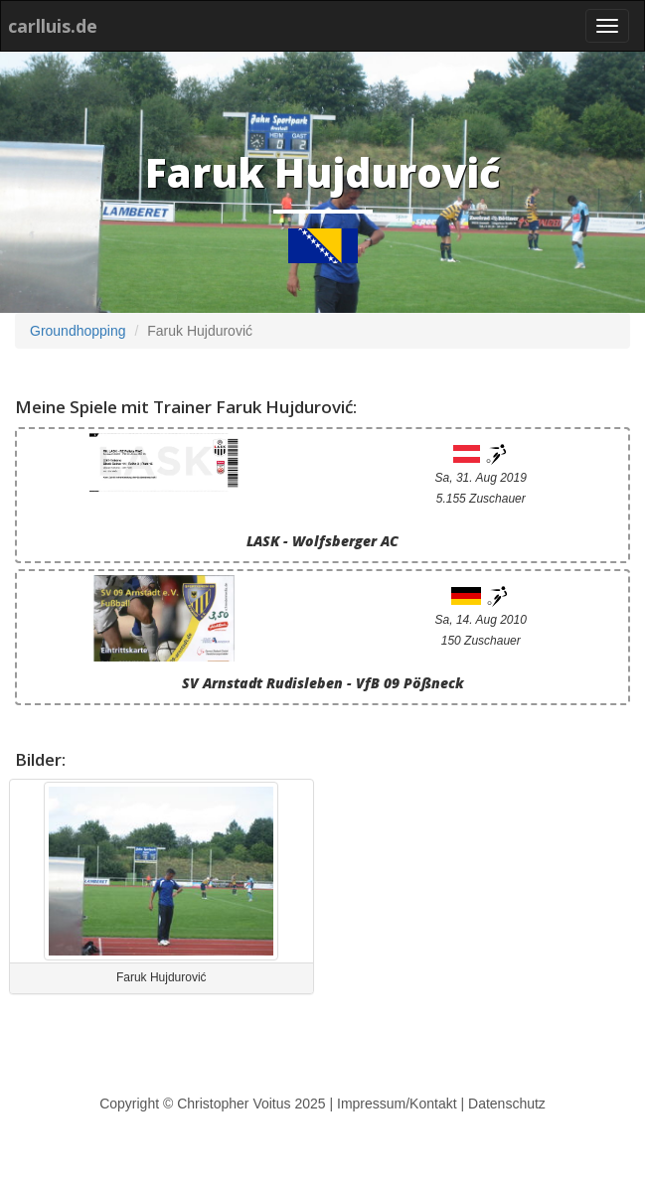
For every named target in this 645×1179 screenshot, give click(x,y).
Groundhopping (78, 331)
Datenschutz (507, 1103)
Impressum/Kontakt (397, 1103)
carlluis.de (52, 26)
